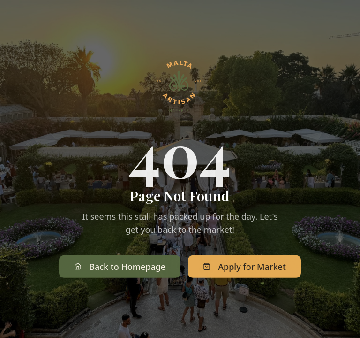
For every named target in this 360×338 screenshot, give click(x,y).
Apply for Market (244, 267)
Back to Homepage (119, 267)
